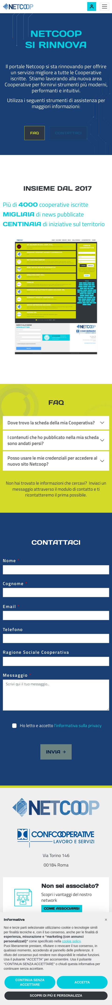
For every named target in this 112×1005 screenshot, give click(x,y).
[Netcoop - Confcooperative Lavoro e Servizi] (28, 6)
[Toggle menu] (104, 7)
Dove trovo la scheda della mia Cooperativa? (51, 422)
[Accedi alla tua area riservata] (91, 6)
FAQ (34, 133)
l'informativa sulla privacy (78, 725)
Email (11, 606)
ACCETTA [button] (82, 982)
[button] (106, 919)
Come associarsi (62, 908)
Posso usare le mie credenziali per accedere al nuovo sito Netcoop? (52, 460)
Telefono (13, 629)
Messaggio (17, 675)
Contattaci (68, 133)
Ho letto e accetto (61, 725)
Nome (11, 560)
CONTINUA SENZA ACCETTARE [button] (30, 982)
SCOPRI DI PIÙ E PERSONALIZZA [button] (56, 995)
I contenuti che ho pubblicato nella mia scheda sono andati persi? (53, 440)
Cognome (15, 583)
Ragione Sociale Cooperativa (36, 652)
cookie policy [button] (71, 941)
